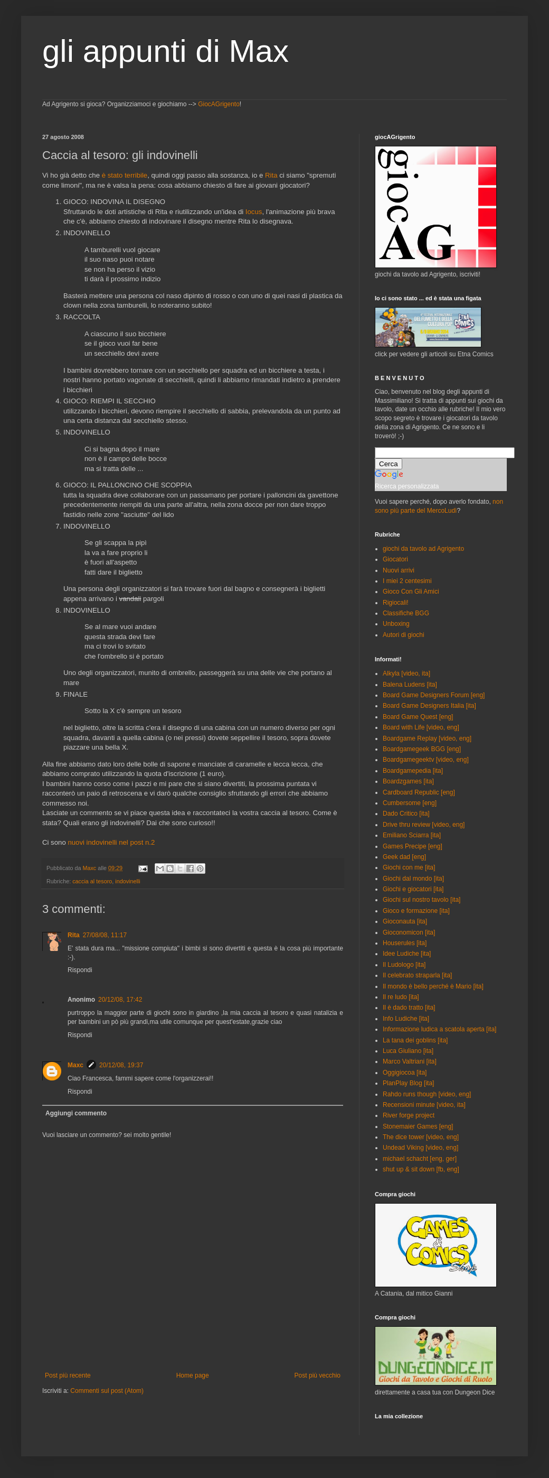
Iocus (253, 212)
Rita (271, 175)
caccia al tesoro (92, 881)
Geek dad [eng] (404, 857)
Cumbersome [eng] (410, 803)
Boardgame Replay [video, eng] (427, 738)
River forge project (408, 1115)
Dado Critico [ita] (406, 813)
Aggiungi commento (76, 1113)
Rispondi (80, 970)
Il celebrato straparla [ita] (417, 975)
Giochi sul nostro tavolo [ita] (421, 899)
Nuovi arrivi (398, 570)
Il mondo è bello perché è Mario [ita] (433, 986)
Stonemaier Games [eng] (418, 1126)
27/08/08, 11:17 (105, 935)
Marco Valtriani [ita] (410, 1061)
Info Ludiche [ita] (406, 1018)
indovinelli (127, 881)
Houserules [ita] (405, 943)
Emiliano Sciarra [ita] (412, 835)
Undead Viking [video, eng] (420, 1147)
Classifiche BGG (406, 613)
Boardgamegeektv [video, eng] (426, 759)
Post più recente (68, 1375)
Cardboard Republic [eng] (419, 792)
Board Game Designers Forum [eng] (434, 695)
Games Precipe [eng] (412, 846)
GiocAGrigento (219, 104)
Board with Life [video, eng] (421, 727)
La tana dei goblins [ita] (415, 1040)
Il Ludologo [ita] (404, 964)
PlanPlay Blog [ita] (408, 1083)
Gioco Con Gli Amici (411, 591)
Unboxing (396, 623)
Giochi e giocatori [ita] (413, 889)
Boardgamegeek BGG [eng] (422, 749)
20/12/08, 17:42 (120, 999)
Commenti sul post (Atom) (107, 1390)
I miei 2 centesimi (407, 581)
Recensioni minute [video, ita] (424, 1104)
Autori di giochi (403, 635)
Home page (192, 1375)
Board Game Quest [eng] (418, 716)
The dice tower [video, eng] (421, 1137)
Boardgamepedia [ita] (413, 770)
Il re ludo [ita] (401, 997)
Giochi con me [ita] (409, 867)
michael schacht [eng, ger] (420, 1158)
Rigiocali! (396, 602)
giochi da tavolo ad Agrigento (423, 548)
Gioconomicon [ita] (409, 932)
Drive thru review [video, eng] (424, 824)
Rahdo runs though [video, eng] (427, 1094)
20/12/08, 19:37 (121, 1065)
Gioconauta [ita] (405, 921)
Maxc (75, 1065)
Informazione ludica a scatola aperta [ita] (439, 1029)
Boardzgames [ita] (408, 781)
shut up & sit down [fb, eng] (421, 1169)
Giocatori (395, 559)
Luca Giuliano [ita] (408, 1051)
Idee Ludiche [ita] (407, 953)
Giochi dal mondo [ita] (413, 878)
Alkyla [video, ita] (406, 673)
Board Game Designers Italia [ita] (429, 705)
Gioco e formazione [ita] (416, 910)
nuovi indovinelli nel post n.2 (111, 842)
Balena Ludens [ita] (410, 684)
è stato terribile (125, 175)
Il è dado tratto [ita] (409, 1007)
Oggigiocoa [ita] (405, 1072)
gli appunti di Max (165, 51)
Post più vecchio (317, 1375)
